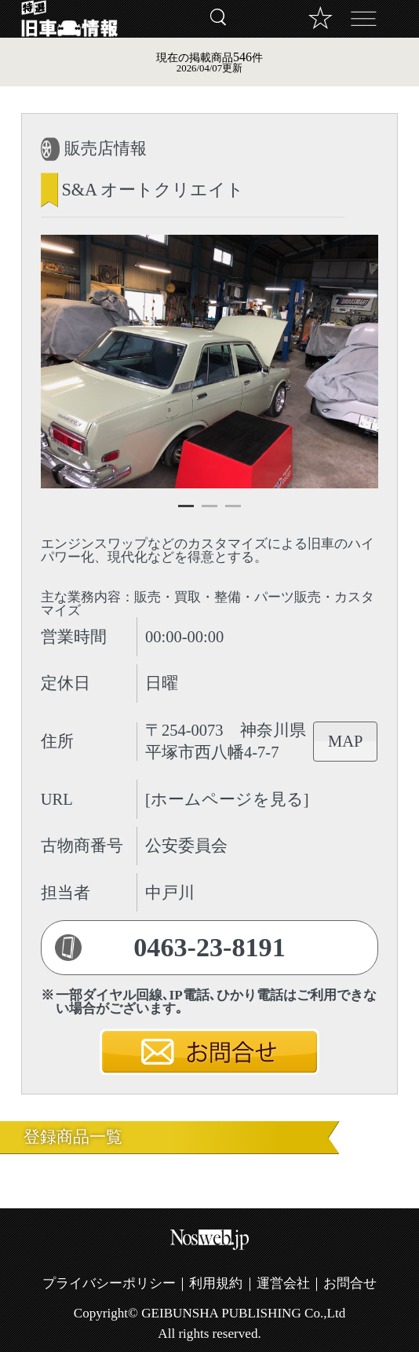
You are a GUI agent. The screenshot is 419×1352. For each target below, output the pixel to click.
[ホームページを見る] (227, 799)
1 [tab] (186, 513)
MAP (345, 741)
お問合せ (350, 1283)
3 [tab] (233, 513)
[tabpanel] (210, 361)
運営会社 (283, 1283)
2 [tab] (209, 513)
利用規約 (215, 1283)
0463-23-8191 (209, 947)
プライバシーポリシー (109, 1283)
